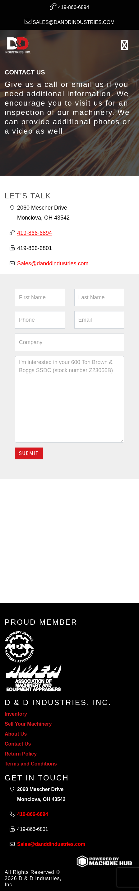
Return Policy (21, 753)
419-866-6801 (34, 248)
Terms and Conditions (31, 763)
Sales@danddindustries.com (70, 21)
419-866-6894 (69, 6)
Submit (29, 453)
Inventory (16, 714)
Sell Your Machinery (28, 724)
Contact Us (18, 743)
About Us (16, 734)
